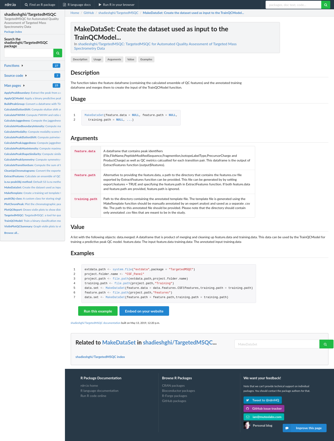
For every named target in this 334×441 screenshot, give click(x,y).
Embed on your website (144, 311)
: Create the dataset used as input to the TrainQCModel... (193, 12)
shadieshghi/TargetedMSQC (178, 342)
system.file (122, 270)
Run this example (98, 311)
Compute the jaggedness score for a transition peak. (49, 120)
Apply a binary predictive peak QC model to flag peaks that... (51, 98)
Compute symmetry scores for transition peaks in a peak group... (59, 159)
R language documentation (99, 391)
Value (130, 59)
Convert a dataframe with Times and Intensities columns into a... (53, 104)
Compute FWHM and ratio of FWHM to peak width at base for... (54, 115)
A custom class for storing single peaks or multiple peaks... (48, 198)
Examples (146, 59)
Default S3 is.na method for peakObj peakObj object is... (52, 181)
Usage (97, 59)
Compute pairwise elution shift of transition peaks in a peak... (58, 137)
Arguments (114, 59)
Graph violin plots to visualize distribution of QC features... (54, 226)
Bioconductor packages (178, 391)
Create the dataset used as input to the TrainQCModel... (47, 187)
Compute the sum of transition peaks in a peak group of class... (57, 165)
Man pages (12, 85)
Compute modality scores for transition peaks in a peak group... (54, 131)
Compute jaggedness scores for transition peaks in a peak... (56, 143)
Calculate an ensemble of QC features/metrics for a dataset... (51, 176)
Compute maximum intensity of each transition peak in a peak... (60, 148)
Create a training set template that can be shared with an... (49, 193)
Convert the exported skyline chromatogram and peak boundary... (60, 170)
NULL (135, 115)
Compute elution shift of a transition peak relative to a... (51, 109)
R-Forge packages (174, 396)
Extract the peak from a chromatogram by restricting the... (52, 92)
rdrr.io (10, 4)
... (129, 120)
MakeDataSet (94, 115)
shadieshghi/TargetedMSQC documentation (96, 322)
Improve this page (302, 428)
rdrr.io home (89, 385)
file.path (120, 279)
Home (75, 12)
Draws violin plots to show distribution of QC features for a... (50, 209)
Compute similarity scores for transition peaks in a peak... (57, 154)
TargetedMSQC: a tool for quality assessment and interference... (53, 215)
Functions (11, 65)
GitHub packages (174, 401)
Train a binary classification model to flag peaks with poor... (49, 220)
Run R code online (93, 396)
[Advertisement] (293, 91)
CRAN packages (173, 385)
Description (80, 59)
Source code (13, 75)
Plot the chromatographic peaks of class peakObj (44, 204)
